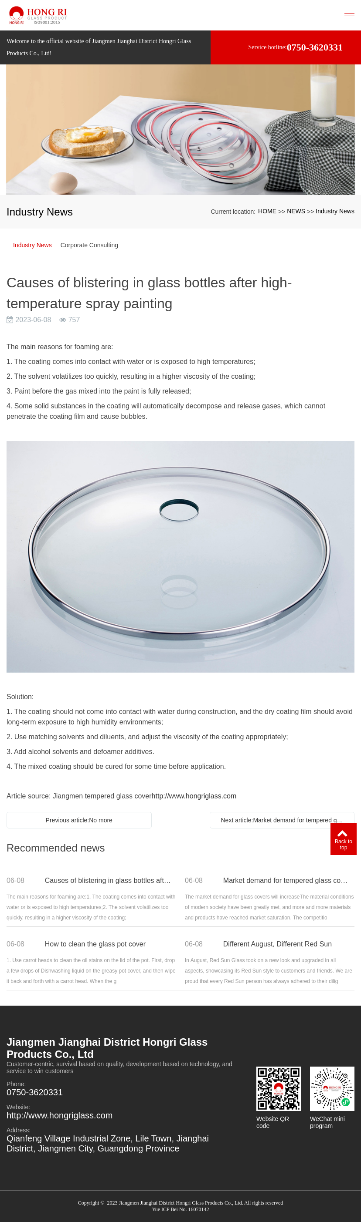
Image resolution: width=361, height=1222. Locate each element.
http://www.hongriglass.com (194, 796)
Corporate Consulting (89, 245)
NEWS (296, 211)
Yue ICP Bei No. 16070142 (180, 1209)
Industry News (335, 211)
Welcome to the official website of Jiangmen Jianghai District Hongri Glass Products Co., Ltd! (99, 47)
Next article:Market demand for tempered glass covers (284, 820)
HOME (267, 211)
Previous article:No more (79, 820)
